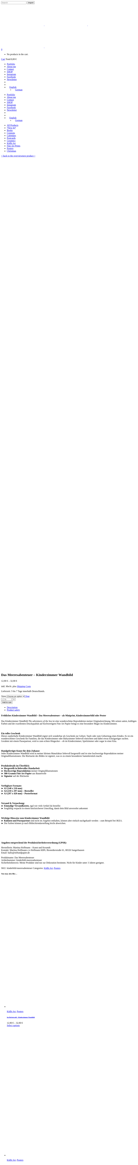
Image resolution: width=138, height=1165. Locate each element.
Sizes (3, 193)
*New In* (11, 128)
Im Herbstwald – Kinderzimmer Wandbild (21, 514)
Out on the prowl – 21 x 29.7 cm (17, 883)
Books (10, 130)
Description (12, 204)
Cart (3, 59)
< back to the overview (11, 156)
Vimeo (10, 1123)
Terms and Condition (16, 1093)
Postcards (11, 138)
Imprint (10, 1088)
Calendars (11, 135)
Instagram (11, 1118)
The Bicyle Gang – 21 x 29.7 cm (17, 1070)
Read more (12, 891)
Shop (9, 1111)
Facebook (11, 1121)
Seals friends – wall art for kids (17, 811)
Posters (10, 148)
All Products (12, 125)
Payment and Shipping (17, 1098)
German (5, 1162)
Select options (13, 522)
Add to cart (6, 199)
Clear (27, 193)
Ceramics (11, 140)
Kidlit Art (11, 143)
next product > (28, 156)
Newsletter (12, 1113)
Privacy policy (13, 1090)
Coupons (11, 133)
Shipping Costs (24, 183)
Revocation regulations (17, 1096)
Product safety (13, 207)
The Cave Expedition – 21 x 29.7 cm (18, 1008)
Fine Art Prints (13, 146)
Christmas (11, 151)
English (4, 1160)
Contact (10, 1108)
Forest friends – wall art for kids (17, 663)
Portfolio (11, 1103)
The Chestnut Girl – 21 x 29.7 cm (17, 945)
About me (11, 1106)
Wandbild (21, 877)
